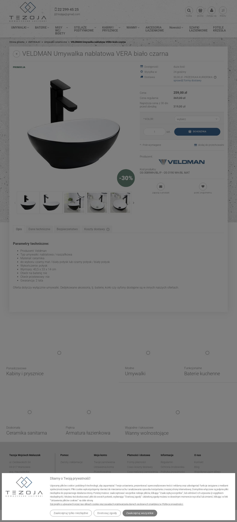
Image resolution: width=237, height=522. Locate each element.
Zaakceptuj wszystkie (139, 513)
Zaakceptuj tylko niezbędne (71, 513)
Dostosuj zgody (107, 513)
